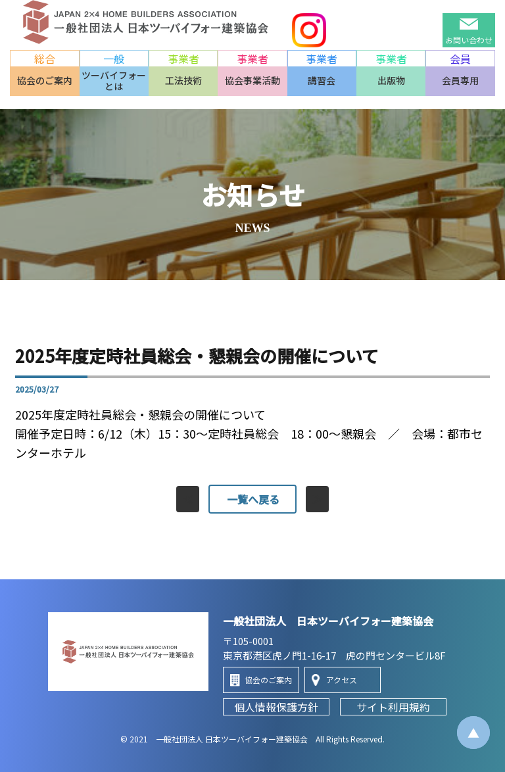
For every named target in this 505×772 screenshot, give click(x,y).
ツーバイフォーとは (114, 80)
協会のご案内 (44, 80)
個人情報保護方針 (276, 707)
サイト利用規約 (393, 707)
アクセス (341, 679)
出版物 (391, 80)
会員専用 (460, 80)
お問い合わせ (469, 39)
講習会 (321, 80)
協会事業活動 (252, 80)
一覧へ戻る (252, 499)
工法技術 (183, 80)
